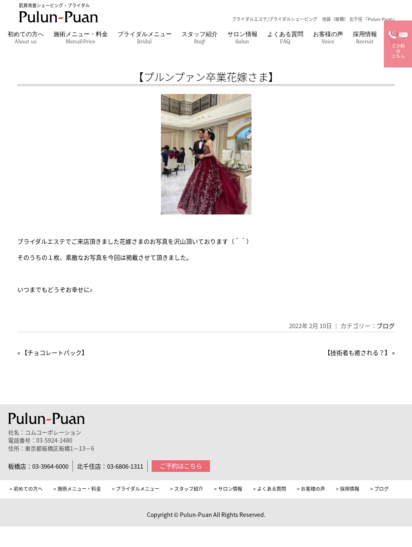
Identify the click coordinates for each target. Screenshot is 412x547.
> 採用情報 (347, 488)
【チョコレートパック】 (54, 352)
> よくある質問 (269, 488)
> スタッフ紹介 (186, 488)
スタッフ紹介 (199, 37)
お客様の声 (328, 37)
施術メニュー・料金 (81, 37)
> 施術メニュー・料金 (77, 488)
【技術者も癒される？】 (357, 352)
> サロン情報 (228, 488)
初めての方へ (26, 37)
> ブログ (379, 488)
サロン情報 (242, 37)
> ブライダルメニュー (135, 488)
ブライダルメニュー (144, 37)
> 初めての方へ (26, 488)
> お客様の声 (311, 488)
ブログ (386, 325)
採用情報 (365, 37)
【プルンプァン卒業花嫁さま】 (206, 76)
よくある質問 (285, 37)
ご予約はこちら (181, 465)
